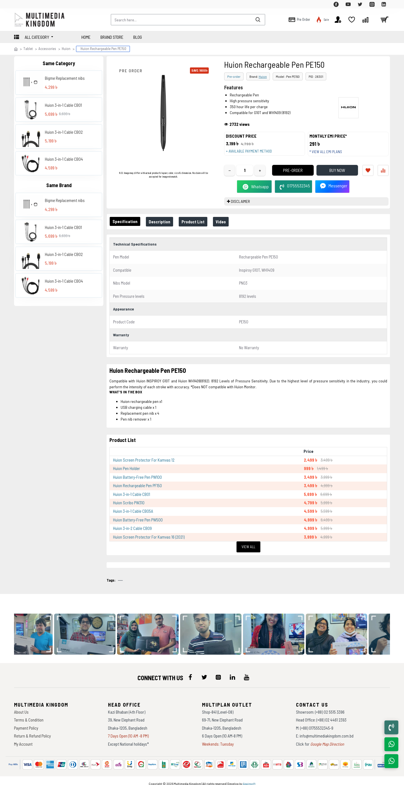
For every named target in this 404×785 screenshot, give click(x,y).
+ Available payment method (252, 154)
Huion (66, 48)
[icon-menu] (190, 671)
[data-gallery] (36, 628)
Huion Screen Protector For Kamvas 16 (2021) (149, 536)
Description (163, 227)
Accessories (47, 48)
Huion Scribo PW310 (128, 502)
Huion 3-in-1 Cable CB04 (64, 159)
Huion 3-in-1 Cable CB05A (133, 511)
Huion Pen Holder (126, 468)
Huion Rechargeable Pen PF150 (137, 485)
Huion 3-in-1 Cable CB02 (64, 132)
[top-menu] (18, 4)
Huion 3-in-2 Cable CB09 (132, 528)
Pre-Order (285, 175)
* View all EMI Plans (328, 154)
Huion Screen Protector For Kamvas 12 (144, 459)
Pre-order (233, 76)
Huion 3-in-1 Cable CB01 (63, 105)
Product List (198, 227)
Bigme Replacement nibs (65, 78)
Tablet (28, 48)
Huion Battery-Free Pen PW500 (138, 519)
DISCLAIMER (240, 207)
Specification (126, 227)
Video (229, 227)
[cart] (384, 19)
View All (248, 546)
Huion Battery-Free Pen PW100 (137, 477)
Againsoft (249, 778)
